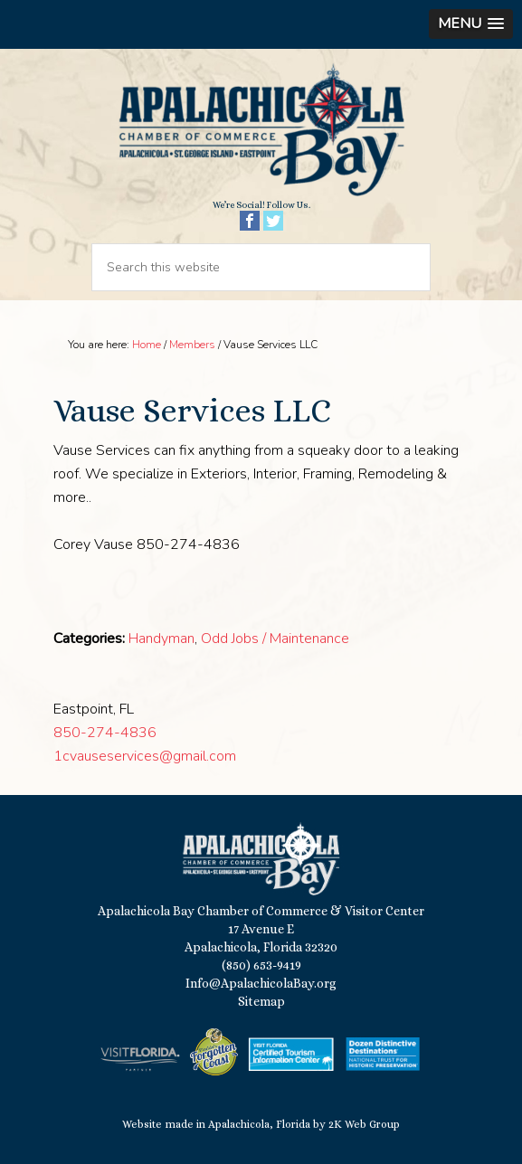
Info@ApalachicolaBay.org (261, 983)
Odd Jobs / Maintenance (275, 638)
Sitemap (261, 1001)
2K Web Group (364, 1124)
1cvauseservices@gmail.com (144, 756)
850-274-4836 (105, 733)
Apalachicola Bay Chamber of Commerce (261, 131)
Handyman (161, 638)
